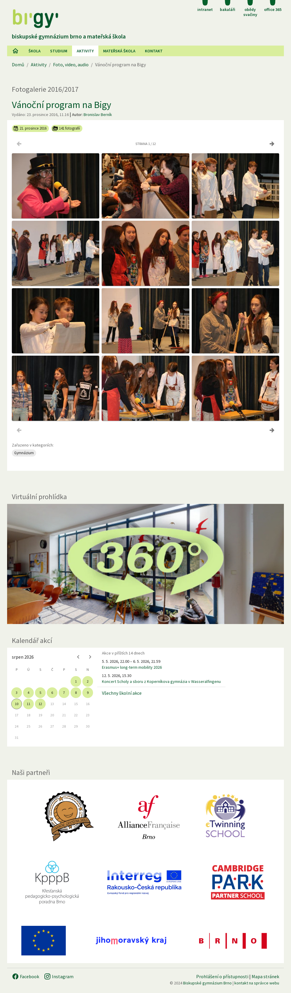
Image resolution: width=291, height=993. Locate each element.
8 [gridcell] (76, 692)
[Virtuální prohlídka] (145, 564)
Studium (58, 51)
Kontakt (154, 51)
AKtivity (85, 51)
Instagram (58, 976)
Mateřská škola (119, 51)
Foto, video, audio (71, 64)
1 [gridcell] (76, 681)
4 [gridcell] (28, 692)
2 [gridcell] (88, 681)
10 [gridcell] (16, 704)
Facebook (25, 976)
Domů (18, 64)
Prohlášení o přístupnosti (222, 976)
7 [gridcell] (64, 692)
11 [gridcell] (28, 704)
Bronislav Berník (98, 114)
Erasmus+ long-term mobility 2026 (132, 667)
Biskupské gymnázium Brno (207, 983)
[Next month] (90, 657)
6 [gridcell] (52, 692)
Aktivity (39, 64)
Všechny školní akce (122, 693)
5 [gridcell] (40, 692)
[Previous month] (78, 657)
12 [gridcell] (40, 704)
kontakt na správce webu (256, 983)
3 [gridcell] (16, 692)
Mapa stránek (265, 976)
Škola (34, 51)
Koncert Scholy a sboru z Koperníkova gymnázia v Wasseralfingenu (161, 681)
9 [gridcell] (88, 692)
